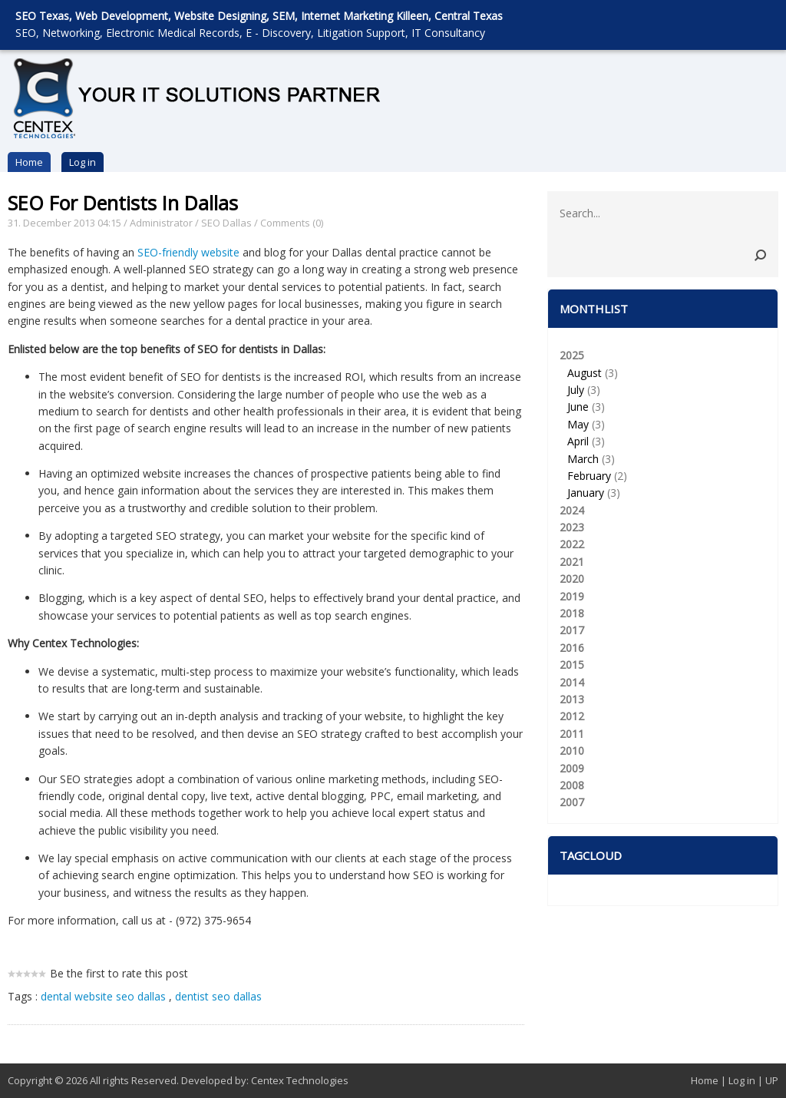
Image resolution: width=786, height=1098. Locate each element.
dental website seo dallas (103, 996)
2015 (572, 664)
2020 (572, 578)
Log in (82, 162)
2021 (572, 561)
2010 (572, 750)
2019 (572, 596)
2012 (572, 716)
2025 (663, 425)
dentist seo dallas (218, 996)
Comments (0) (291, 223)
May (578, 424)
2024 (572, 510)
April (578, 441)
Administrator (161, 223)
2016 (572, 647)
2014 (572, 682)
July (575, 389)
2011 (572, 733)
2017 (572, 630)
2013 (572, 699)
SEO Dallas (226, 223)
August (584, 372)
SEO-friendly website (188, 252)
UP (771, 1080)
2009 (572, 768)
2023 (572, 527)
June (578, 406)
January (585, 492)
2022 (572, 544)
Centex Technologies (299, 1080)
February (589, 475)
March (583, 458)
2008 (572, 785)
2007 (572, 802)
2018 (572, 613)
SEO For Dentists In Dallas (123, 203)
